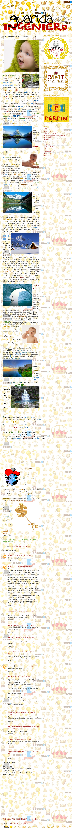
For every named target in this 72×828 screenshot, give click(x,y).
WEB (45, 142)
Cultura (46, 149)
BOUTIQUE (47, 140)
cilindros (10, 739)
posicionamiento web (14, 611)
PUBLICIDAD (47, 156)
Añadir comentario (9, 762)
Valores (25, 546)
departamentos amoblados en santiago (19, 727)
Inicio (23, 819)
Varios (30, 546)
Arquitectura (47, 151)
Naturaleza (19, 546)
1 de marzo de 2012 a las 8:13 (24, 666)
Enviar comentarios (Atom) (19, 823)
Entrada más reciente (12, 819)
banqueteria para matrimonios (16, 712)
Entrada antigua (33, 819)
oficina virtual (11, 625)
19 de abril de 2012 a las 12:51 (21, 676)
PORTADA (47, 129)
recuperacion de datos (14, 652)
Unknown (10, 566)
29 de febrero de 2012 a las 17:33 (26, 625)
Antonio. (10, 676)
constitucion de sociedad (15, 751)
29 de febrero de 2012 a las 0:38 (21, 555)
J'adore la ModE (48, 146)
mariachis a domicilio (13, 637)
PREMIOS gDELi (48, 131)
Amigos (46, 158)
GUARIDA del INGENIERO (2, 6)
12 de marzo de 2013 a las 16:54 (22, 739)
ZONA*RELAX (48, 153)
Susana (9, 555)
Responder (10, 560)
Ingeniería (47, 144)
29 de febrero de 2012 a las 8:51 (23, 566)
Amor (13, 546)
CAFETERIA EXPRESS (50, 133)
